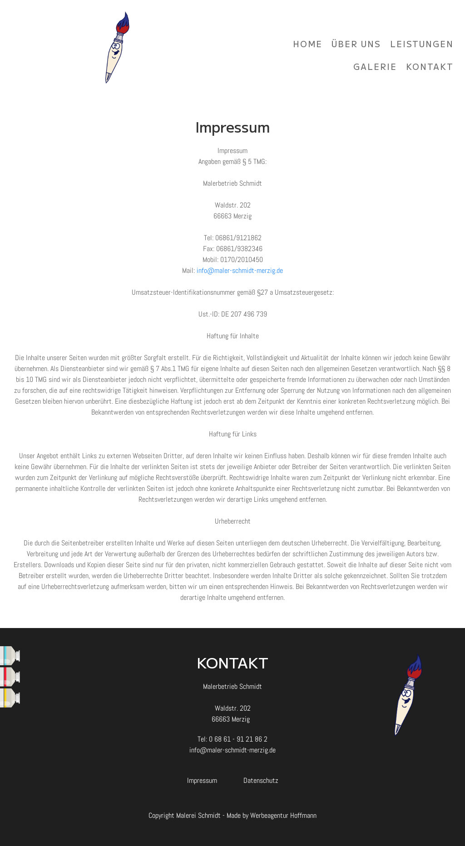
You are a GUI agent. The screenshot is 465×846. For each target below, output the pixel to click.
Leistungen (422, 43)
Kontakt (430, 66)
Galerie (375, 66)
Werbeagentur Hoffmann (283, 815)
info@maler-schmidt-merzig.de (240, 270)
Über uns (356, 43)
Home (307, 43)
